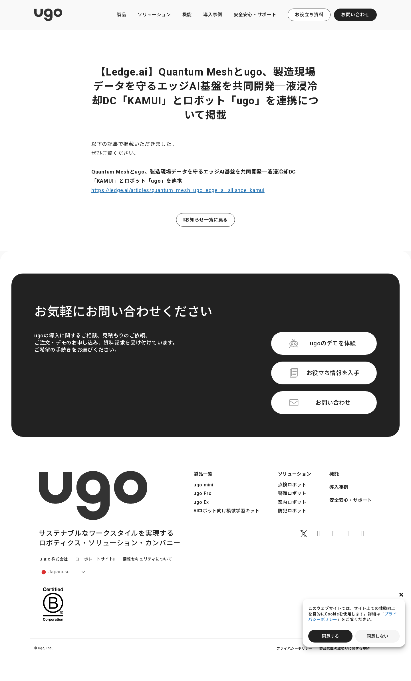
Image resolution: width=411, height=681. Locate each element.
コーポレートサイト (95, 559)
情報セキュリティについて (147, 559)
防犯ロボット (292, 510)
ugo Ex (201, 502)
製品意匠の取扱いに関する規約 (344, 649)
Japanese (55, 572)
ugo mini (203, 485)
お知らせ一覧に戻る (205, 220)
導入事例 (212, 14)
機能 (187, 14)
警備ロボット (292, 493)
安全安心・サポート (255, 14)
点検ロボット (292, 485)
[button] (401, 595)
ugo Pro (202, 493)
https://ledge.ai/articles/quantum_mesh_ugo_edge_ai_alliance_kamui (178, 190)
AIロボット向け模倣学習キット (227, 510)
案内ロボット (292, 502)
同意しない (377, 636)
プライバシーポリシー (295, 649)
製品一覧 (203, 474)
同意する (330, 636)
